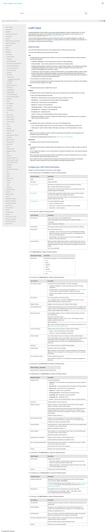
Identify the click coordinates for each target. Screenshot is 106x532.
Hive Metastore (10, 103)
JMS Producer (10, 114)
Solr (7, 171)
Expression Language (11, 219)
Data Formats (9, 45)
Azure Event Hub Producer (13, 65)
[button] (5, 27)
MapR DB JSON (10, 130)
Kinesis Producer (11, 121)
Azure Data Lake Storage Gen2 (14, 63)
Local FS (9, 126)
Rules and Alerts (9, 207)
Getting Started (9, 27)
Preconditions (34, 193)
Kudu (8, 124)
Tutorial (7, 210)
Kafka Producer (10, 117)
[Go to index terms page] (102, 3)
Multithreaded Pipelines (11, 198)
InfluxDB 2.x (9, 108)
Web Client (9, 187)
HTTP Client (9, 105)
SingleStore (9, 164)
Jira (7, 112)
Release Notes (9, 29)
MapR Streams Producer (12, 135)
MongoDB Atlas (10, 142)
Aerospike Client (10, 56)
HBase (8, 101)
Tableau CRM (10, 178)
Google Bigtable (10, 92)
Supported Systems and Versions (56, 35)
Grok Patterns (9, 223)
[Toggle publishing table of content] (2, 24)
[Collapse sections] (99, 21)
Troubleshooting (9, 212)
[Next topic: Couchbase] (102, 21)
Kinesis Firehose (10, 119)
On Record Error (34, 201)
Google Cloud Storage (12, 94)
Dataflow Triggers (10, 194)
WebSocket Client (11, 189)
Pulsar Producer (10, 148)
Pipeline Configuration (11, 43)
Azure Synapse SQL (11, 70)
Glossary (8, 214)
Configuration (9, 36)
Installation (8, 31)
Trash (8, 185)
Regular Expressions (10, 221)
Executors (8, 191)
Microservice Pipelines (11, 201)
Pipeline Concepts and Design (13, 40)
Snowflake (9, 167)
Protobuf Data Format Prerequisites (64, 136)
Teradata (9, 180)
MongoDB (9, 137)
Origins (7, 47)
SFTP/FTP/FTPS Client (12, 162)
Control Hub (11, 34)
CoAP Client (14, 20)
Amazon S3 (9, 59)
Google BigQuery (11, 89)
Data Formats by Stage (11, 216)
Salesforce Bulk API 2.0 (12, 157)
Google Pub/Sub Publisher (13, 96)
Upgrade (8, 38)
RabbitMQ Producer (11, 151)
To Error (8, 182)
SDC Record (49, 271)
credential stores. (64, 326)
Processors (8, 50)
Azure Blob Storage (11, 61)
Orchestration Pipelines (11, 203)
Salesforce (9, 155)
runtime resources (54, 326)
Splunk (8, 173)
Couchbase (9, 83)
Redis (8, 153)
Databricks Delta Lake (12, 85)
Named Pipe (9, 144)
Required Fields (34, 184)
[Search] (86, 13)
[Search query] (53, 13)
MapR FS (9, 133)
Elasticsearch (10, 87)
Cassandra (9, 72)
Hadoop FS (9, 99)
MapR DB (9, 128)
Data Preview (9, 205)
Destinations (8, 20)
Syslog (8, 176)
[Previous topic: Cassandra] (101, 21)
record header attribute (81, 289)
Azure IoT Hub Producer (12, 68)
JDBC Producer (10, 110)
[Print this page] (104, 21)
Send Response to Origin (12, 160)
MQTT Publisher (10, 139)
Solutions (8, 196)
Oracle (8, 146)
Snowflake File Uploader (12, 169)
